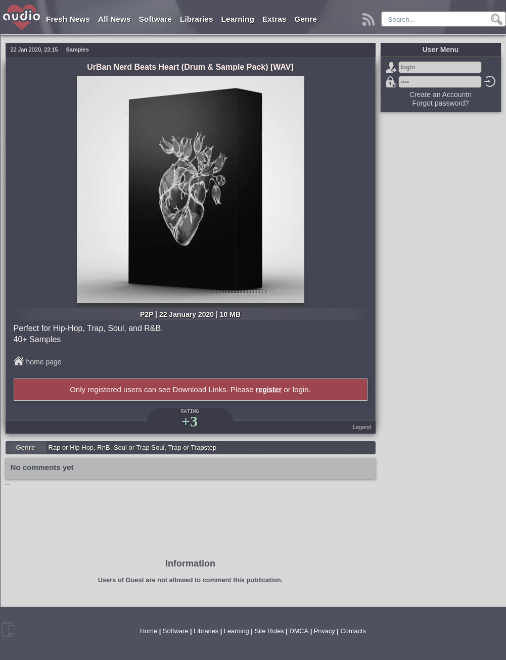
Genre (305, 19)
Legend (362, 427)
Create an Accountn (440, 94)
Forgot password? (391, 81)
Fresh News (68, 19)
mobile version (8, 629)
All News (114, 19)
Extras (274, 19)
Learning (237, 19)
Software (155, 19)
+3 (189, 421)
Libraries (196, 19)
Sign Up (391, 67)
